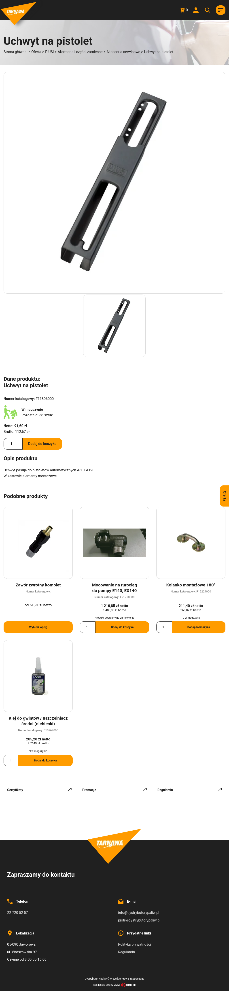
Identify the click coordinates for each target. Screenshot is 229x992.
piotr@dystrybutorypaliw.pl (139, 920)
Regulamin (126, 952)
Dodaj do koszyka (42, 444)
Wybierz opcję (38, 627)
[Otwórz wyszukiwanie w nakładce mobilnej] (208, 10)
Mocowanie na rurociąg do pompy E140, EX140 (114, 587)
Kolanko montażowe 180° (190, 585)
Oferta (36, 52)
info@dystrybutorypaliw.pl (138, 913)
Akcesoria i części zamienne (80, 52)
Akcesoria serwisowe (123, 52)
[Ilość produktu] (13, 444)
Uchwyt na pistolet (158, 52)
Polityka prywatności (134, 944)
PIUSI (49, 52)
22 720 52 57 (17, 913)
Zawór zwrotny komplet (38, 585)
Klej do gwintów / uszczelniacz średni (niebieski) (38, 721)
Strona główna (15, 52)
